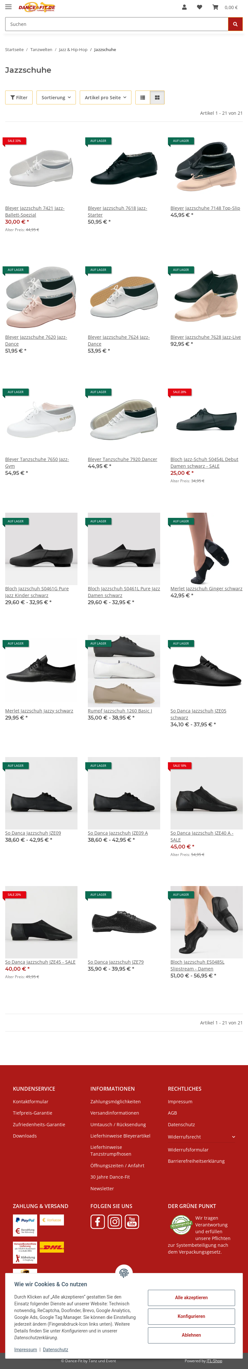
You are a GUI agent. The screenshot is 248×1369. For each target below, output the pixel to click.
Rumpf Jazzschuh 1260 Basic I (120, 711)
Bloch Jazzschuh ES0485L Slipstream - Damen (197, 965)
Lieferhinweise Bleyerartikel (120, 1136)
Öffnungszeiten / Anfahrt (117, 1165)
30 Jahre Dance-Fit (110, 1177)
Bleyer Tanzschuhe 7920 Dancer (122, 459)
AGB (172, 1113)
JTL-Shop (214, 1361)
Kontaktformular (30, 1101)
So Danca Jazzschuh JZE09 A (118, 833)
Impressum (27, 1349)
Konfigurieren (189, 1316)
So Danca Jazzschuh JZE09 (33, 833)
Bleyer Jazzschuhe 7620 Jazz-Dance (36, 340)
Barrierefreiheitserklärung (196, 1161)
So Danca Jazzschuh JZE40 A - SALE (201, 836)
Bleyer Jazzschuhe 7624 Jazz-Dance (119, 340)
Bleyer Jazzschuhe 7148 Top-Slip (205, 208)
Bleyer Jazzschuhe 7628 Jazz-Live (205, 337)
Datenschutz (57, 1349)
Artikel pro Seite (103, 97)
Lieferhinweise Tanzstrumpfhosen (110, 1150)
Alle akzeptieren (189, 1297)
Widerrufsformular (188, 1150)
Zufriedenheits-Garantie (39, 1124)
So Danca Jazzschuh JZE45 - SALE (40, 962)
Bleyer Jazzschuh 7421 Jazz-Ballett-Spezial (35, 211)
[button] (184, 7)
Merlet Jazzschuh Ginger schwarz (206, 588)
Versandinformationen (114, 1113)
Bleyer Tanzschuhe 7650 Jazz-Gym (37, 462)
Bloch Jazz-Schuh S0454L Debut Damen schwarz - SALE (204, 462)
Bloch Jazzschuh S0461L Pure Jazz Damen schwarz (124, 591)
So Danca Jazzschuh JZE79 (116, 962)
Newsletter (102, 1188)
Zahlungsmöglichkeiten (115, 1101)
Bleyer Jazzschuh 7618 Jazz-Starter (117, 211)
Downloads (25, 1136)
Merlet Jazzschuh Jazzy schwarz (39, 711)
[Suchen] (116, 24)
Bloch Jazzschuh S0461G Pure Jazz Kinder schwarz (37, 591)
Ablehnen (189, 1335)
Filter (18, 97)
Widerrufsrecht (184, 1137)
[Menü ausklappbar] (8, 4)
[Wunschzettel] (199, 7)
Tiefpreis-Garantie (32, 1113)
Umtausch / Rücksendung (118, 1124)
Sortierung (53, 97)
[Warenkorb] (225, 7)
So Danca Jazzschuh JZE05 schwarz (198, 714)
